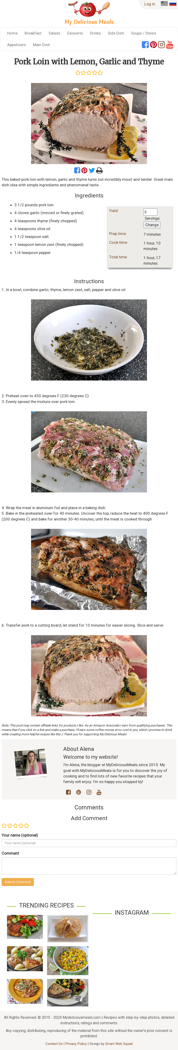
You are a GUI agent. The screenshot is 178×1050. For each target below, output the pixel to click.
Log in (149, 4)
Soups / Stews (143, 33)
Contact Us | (55, 1044)
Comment (10, 853)
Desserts (75, 33)
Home (12, 33)
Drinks (95, 33)
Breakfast (33, 33)
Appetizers (16, 44)
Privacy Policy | (77, 1044)
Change (152, 224)
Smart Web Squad (119, 1044)
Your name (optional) (20, 835)
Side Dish (116, 33)
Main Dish (41, 44)
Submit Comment (18, 882)
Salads (54, 33)
